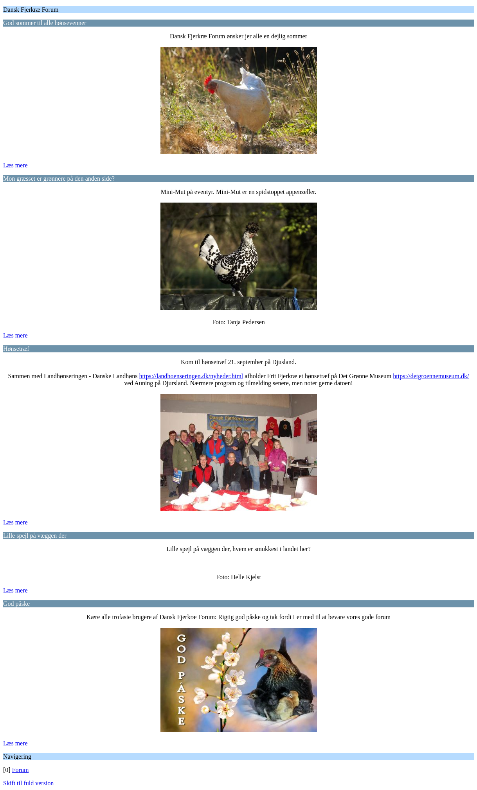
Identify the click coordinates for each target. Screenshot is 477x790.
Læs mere (15, 165)
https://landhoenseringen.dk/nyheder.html (191, 376)
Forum (20, 770)
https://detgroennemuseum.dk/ (431, 376)
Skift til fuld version (28, 783)
